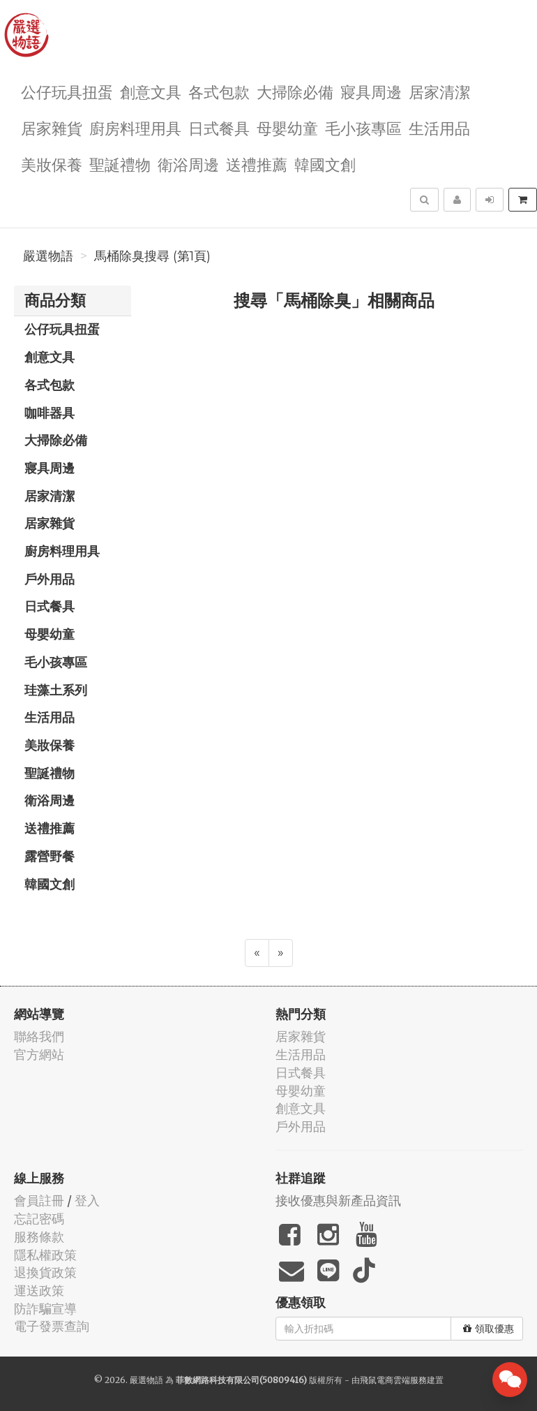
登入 (87, 1200)
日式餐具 (219, 127)
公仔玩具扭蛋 (67, 91)
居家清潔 (439, 91)
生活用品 (439, 127)
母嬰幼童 (287, 127)
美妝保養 (51, 164)
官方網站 (39, 1055)
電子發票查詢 (51, 1326)
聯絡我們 (39, 1036)
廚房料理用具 (135, 127)
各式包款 (219, 91)
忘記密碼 (39, 1219)
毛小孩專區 (363, 127)
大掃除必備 (295, 91)
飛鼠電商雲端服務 (393, 1380)
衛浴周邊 (188, 164)
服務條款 (39, 1237)
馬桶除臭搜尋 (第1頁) (152, 256)
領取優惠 (488, 1328)
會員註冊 (39, 1200)
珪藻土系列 (55, 689)
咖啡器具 (49, 412)
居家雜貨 (51, 127)
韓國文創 (325, 164)
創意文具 (150, 91)
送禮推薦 (256, 164)
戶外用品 (49, 578)
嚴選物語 (48, 256)
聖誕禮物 (120, 164)
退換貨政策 (45, 1272)
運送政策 (39, 1291)
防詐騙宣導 (45, 1309)
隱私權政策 (45, 1255)
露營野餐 (49, 856)
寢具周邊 (371, 91)
